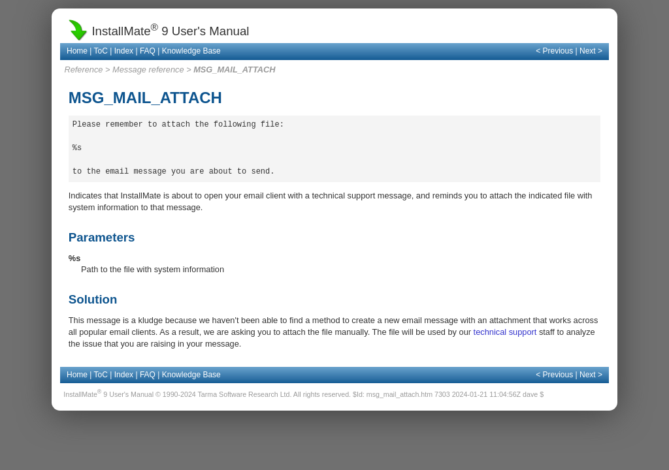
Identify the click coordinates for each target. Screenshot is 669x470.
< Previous (554, 50)
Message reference (148, 69)
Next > (590, 50)
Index (123, 50)
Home (77, 50)
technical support (505, 332)
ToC (101, 50)
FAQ (147, 50)
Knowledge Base (191, 50)
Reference (83, 69)
